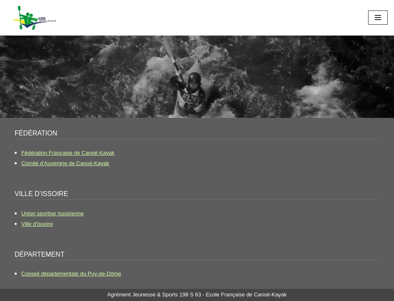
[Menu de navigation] (378, 17)
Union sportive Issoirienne (52, 213)
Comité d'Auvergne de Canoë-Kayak (65, 163)
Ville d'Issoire (37, 224)
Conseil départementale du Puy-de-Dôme (71, 273)
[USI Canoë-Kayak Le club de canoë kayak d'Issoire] (31, 18)
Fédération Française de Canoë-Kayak (67, 153)
